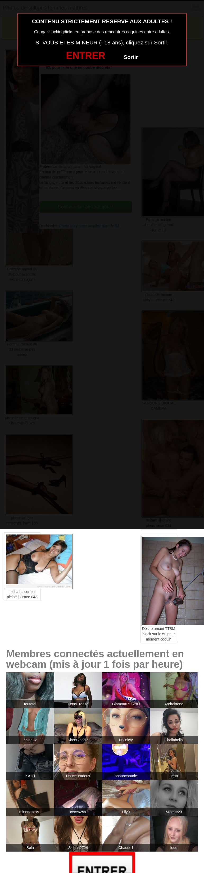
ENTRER (85, 55)
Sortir (131, 57)
